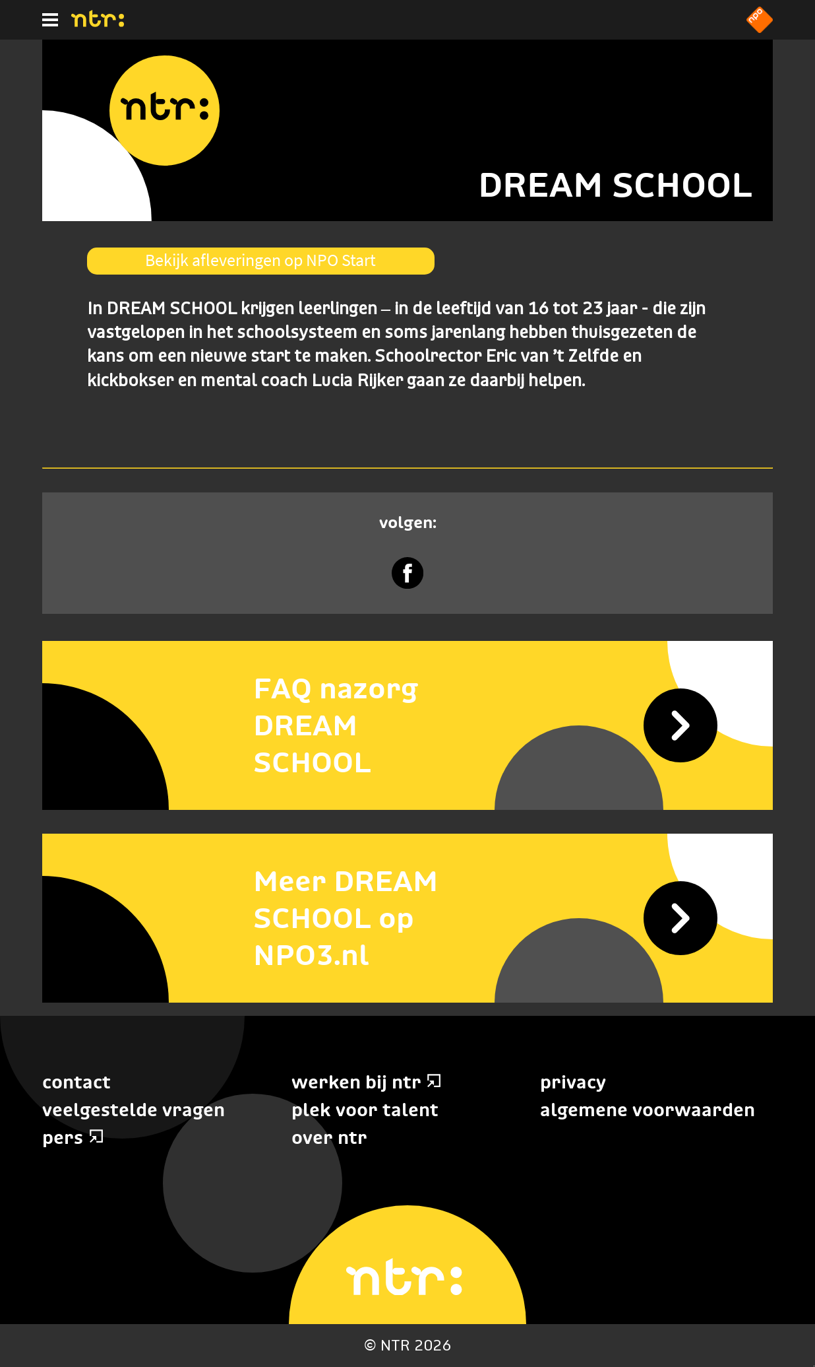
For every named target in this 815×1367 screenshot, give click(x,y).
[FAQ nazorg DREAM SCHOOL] (407, 725)
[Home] (97, 23)
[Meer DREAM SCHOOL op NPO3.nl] (407, 918)
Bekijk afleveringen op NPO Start (260, 260)
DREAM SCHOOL (615, 184)
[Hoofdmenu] (50, 19)
